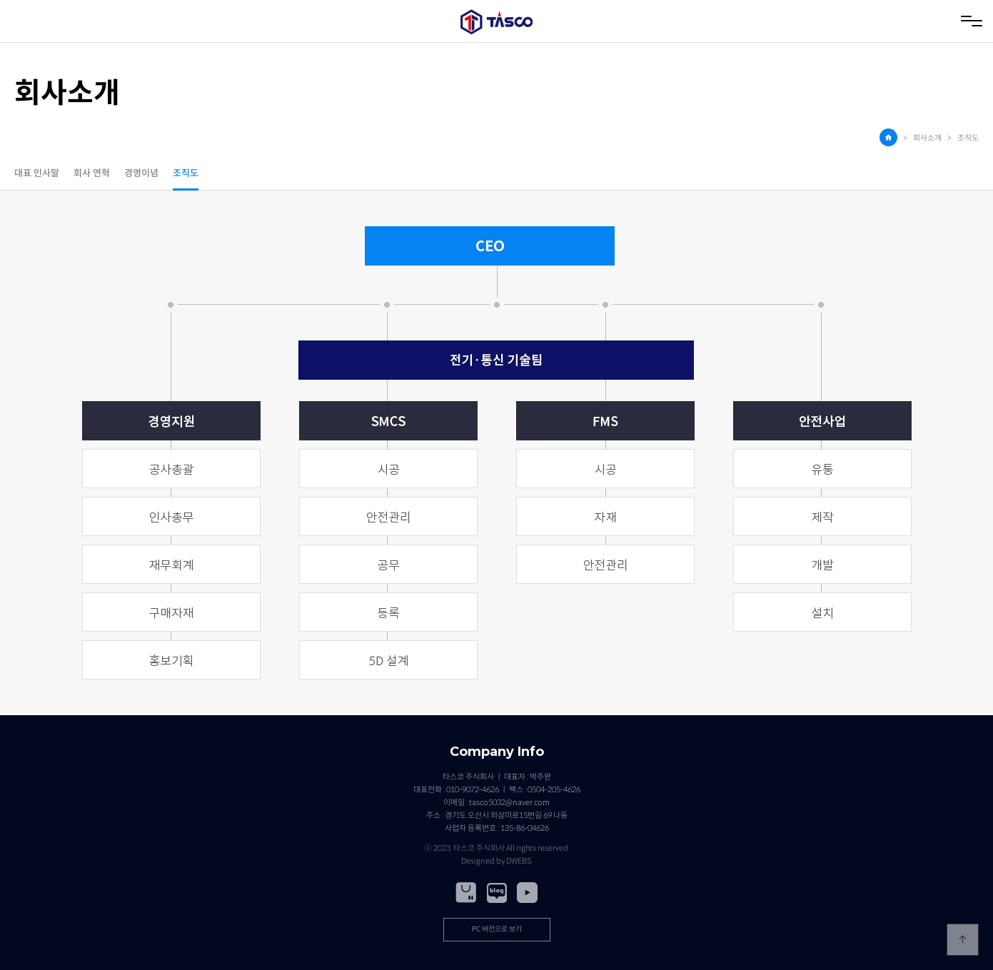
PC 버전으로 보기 (497, 929)
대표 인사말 (36, 173)
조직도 (185, 173)
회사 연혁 (92, 173)
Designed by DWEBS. (497, 861)
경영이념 (141, 173)
